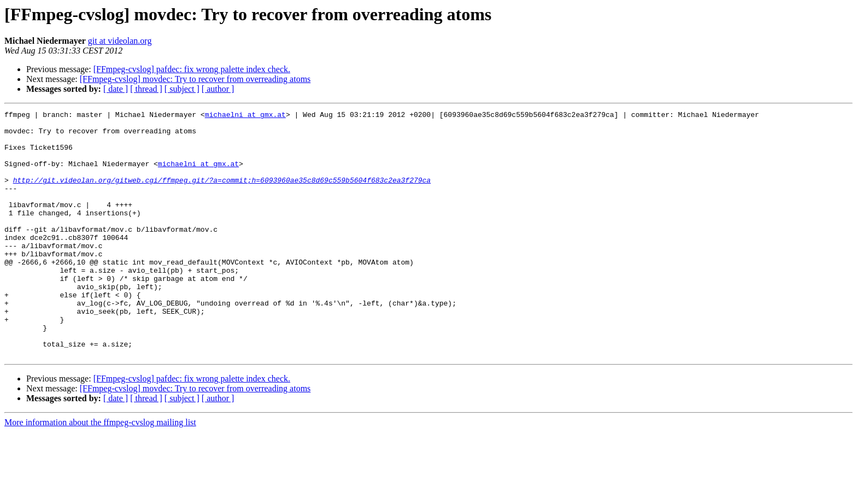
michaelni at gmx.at (245, 116)
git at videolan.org (120, 40)
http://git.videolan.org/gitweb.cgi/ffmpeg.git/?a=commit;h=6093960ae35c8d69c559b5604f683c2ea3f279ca (222, 195)
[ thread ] (146, 88)
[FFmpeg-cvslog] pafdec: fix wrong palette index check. (191, 69)
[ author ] (218, 88)
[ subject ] (182, 88)
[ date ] (115, 88)
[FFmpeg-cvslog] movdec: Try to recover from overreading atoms (195, 79)
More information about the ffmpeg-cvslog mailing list (100, 471)
